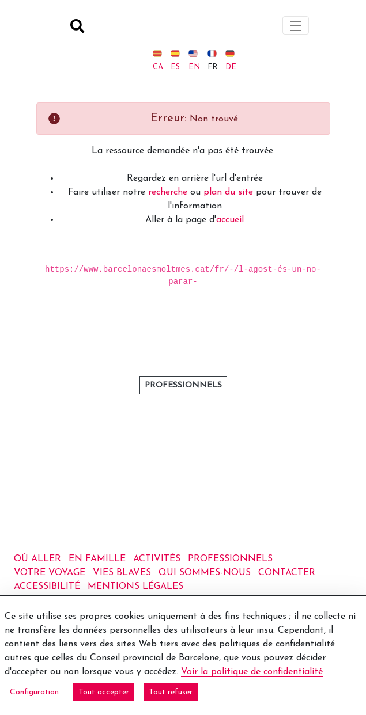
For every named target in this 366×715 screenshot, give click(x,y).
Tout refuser (171, 692)
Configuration (34, 692)
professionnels (183, 438)
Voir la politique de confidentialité (252, 671)
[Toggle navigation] (295, 18)
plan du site (228, 177)
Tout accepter (103, 692)
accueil (230, 205)
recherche (167, 177)
